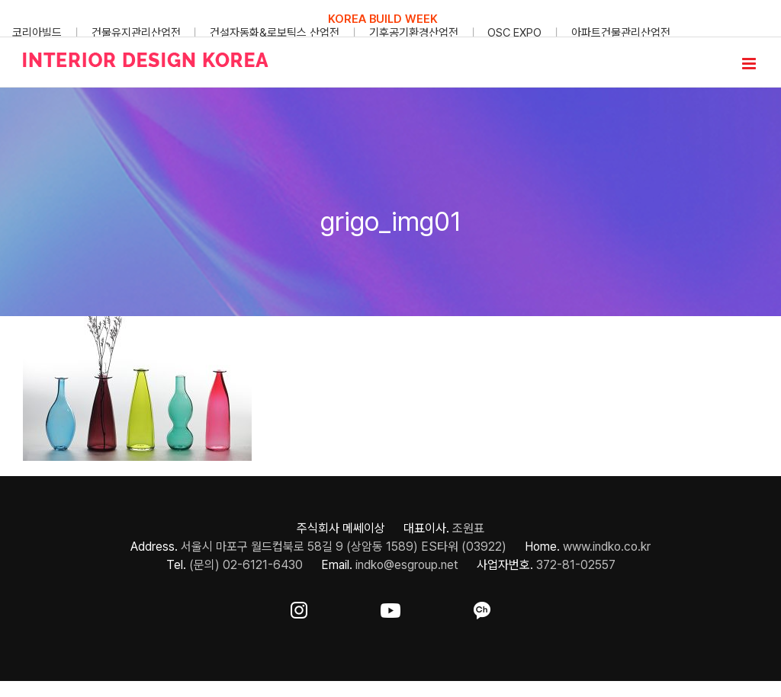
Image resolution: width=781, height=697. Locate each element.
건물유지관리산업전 (136, 33)
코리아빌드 (37, 33)
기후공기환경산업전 (413, 33)
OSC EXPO (514, 33)
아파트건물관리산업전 (620, 33)
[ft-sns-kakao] (482, 607)
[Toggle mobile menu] (750, 64)
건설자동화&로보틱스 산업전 (274, 33)
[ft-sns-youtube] (390, 607)
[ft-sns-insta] (299, 607)
